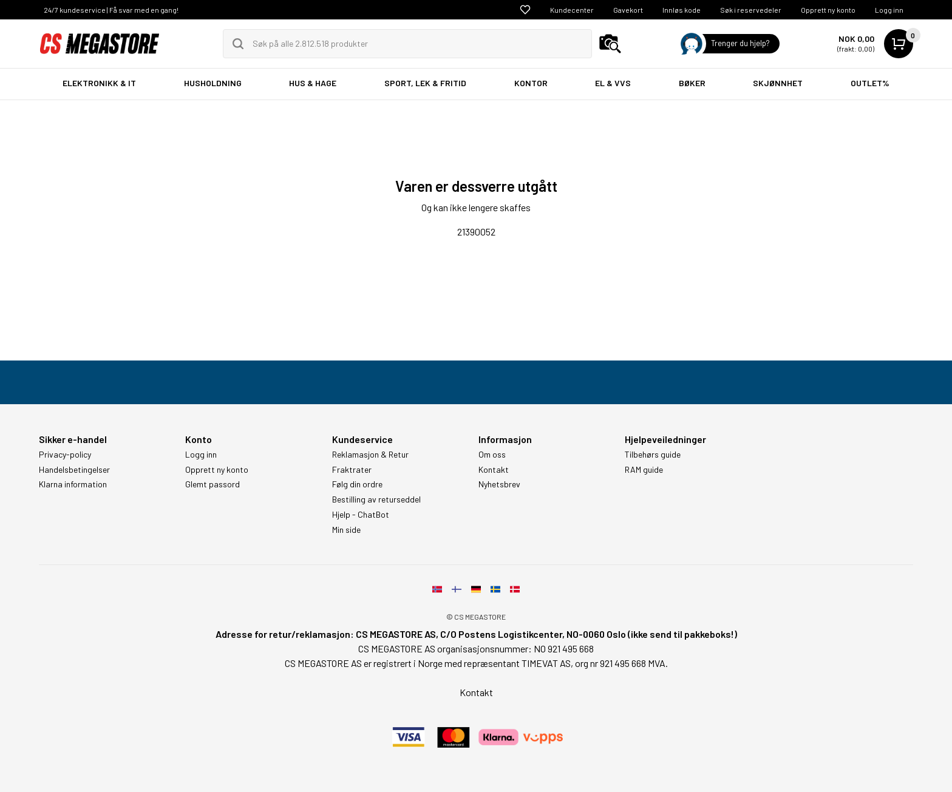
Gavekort (628, 9)
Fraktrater (352, 470)
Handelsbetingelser (74, 470)
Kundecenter (572, 9)
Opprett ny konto (828, 9)
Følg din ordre (357, 484)
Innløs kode (681, 9)
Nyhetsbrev (499, 484)
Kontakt (493, 470)
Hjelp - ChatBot (360, 515)
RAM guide (644, 470)
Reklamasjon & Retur (370, 454)
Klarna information (73, 484)
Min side (346, 530)
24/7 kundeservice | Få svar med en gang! (111, 9)
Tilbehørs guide (653, 454)
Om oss (492, 454)
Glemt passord (212, 484)
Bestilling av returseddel (376, 499)
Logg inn (889, 9)
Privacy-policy (65, 454)
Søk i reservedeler (750, 9)
